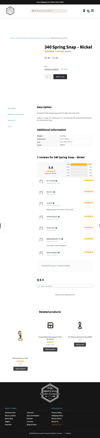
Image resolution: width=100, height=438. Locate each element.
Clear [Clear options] (66, 69)
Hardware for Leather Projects (30, 38)
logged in (54, 265)
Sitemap (68, 433)
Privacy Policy (57, 412)
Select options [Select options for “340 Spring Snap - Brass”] (20, 368)
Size (45, 66)
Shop (17, 38)
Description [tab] (12, 108)
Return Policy (57, 418)
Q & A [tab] (10, 126)
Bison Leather (10, 415)
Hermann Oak (10, 412)
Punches (8, 424)
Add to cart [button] (80, 344)
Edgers (7, 421)
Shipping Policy (57, 415)
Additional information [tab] (16, 114)
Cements (30, 412)
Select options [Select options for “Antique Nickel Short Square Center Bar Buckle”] (50, 349)
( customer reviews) (63, 51)
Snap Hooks (46, 38)
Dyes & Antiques (33, 415)
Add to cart (60, 76)
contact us (56, 424)
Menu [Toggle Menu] (92, 10)
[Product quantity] (48, 76)
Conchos (30, 421)
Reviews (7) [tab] (12, 120)
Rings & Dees (32, 424)
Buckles (30, 418)
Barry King (9, 418)
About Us (55, 421)
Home (12, 38)
